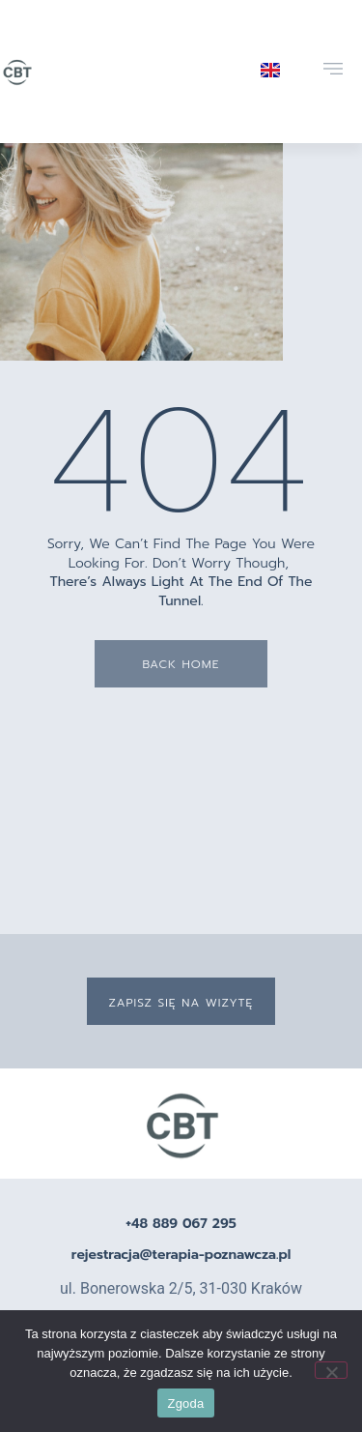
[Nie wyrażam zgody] (331, 1370)
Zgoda (185, 1403)
